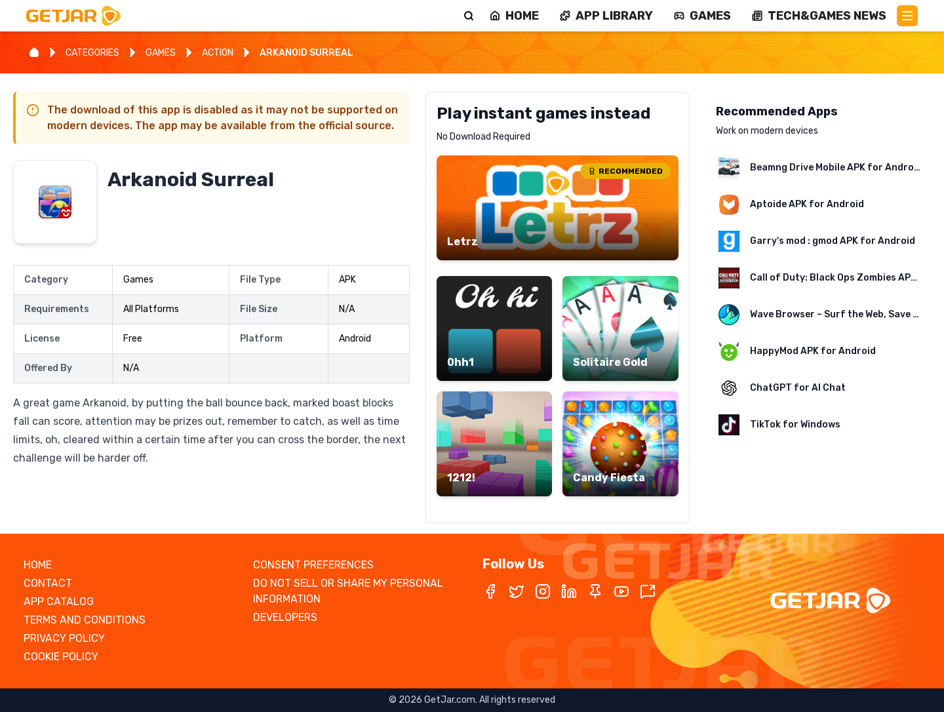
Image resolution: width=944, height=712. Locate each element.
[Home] (34, 52)
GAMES (161, 52)
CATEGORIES (92, 52)
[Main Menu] (907, 15)
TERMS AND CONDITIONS (85, 620)
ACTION (217, 52)
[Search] (468, 15)
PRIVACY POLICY (64, 638)
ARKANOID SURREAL (306, 52)
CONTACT (48, 583)
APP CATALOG (59, 601)
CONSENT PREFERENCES (313, 565)
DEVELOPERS (285, 617)
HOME (38, 565)
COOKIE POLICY (61, 656)
